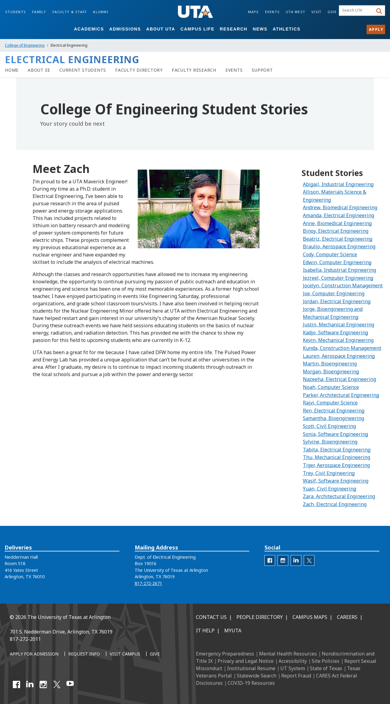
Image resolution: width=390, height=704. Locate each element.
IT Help (205, 630)
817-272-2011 (25, 639)
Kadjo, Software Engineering (335, 332)
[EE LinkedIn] (296, 567)
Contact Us (211, 617)
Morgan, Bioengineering (331, 371)
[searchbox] (357, 10)
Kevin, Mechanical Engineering (338, 340)
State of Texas (326, 668)
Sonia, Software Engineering (335, 434)
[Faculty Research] (194, 70)
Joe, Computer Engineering (333, 293)
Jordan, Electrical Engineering (336, 301)
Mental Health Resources (288, 653)
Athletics (286, 29)
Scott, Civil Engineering (329, 426)
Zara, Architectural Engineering (339, 496)
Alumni (100, 11)
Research (233, 29)
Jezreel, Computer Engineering (338, 278)
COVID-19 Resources (251, 683)
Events (272, 11)
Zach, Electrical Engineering (335, 504)
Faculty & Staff (69, 11)
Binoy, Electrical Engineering (335, 231)
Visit (316, 11)
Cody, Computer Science (330, 254)
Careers (347, 617)
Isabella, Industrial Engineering (339, 270)
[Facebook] (16, 684)
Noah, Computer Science (331, 387)
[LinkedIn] (30, 684)
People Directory (259, 617)
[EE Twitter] (309, 567)
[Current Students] (82, 70)
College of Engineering (24, 45)
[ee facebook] (269, 567)
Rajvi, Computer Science (330, 402)
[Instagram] (43, 684)
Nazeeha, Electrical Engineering (339, 379)
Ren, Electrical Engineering (333, 410)
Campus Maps (309, 617)
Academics (89, 29)
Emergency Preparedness (225, 653)
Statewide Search (256, 675)
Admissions (125, 29)
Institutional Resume (251, 668)
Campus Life (197, 29)
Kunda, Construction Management (342, 348)
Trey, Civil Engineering (329, 473)
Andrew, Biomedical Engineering (340, 207)
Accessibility (292, 661)
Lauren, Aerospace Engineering (339, 356)
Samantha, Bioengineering (333, 418)
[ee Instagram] (283, 567)
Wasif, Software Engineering (335, 480)
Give (332, 11)
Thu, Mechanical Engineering (336, 457)
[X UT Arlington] (56, 684)
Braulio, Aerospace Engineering (339, 246)
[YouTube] (70, 684)
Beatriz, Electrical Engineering (337, 238)
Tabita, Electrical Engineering (336, 449)
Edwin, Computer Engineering (337, 262)
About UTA (160, 29)
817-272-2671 (148, 590)
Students (15, 11)
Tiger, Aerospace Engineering (336, 465)
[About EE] (39, 70)
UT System (292, 668)
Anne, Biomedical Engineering (337, 223)
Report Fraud (296, 675)
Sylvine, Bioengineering (330, 441)
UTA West (295, 11)
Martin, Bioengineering (330, 363)
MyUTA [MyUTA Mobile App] (232, 630)
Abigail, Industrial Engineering (338, 184)
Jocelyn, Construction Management (343, 285)
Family (39, 11)
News (260, 29)
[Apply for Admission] (34, 654)
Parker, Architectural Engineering (341, 395)
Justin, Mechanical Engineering (338, 324)
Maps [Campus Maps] (253, 11)
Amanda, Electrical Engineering (338, 215)
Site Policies (325, 661)
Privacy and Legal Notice (246, 661)
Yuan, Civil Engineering (329, 488)
